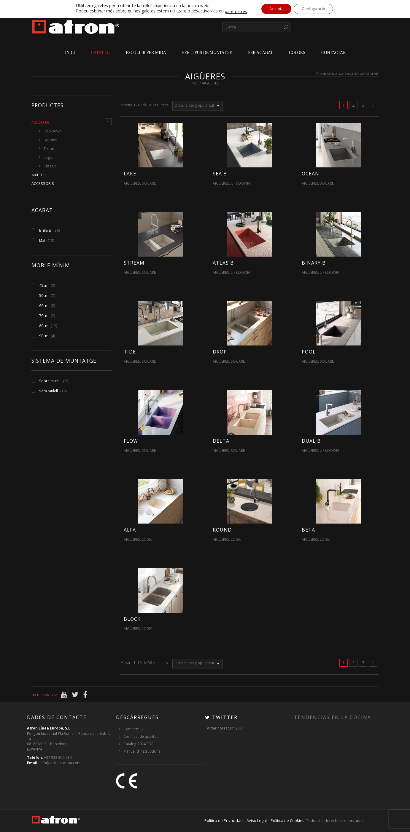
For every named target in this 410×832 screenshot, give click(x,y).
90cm (43, 335)
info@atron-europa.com (59, 763)
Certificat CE (133, 729)
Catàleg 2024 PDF (138, 744)
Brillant (45, 230)
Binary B (314, 263)
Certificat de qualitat (140, 736)
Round (222, 530)
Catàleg (100, 52)
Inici (70, 52)
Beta (308, 530)
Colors (297, 52)
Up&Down (53, 131)
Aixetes (38, 174)
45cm (43, 285)
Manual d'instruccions (141, 751)
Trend (49, 148)
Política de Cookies (287, 820)
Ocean (310, 173)
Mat (42, 240)
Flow (131, 441)
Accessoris (42, 183)
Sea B (220, 173)
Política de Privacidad (223, 820)
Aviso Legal (257, 820)
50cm (43, 295)
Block (132, 619)
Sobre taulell (50, 380)
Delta (221, 441)
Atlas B (223, 263)
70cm (43, 315)
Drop (220, 351)
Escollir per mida (146, 52)
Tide (130, 351)
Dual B (311, 441)
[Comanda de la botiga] (197, 106)
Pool (309, 351)
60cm (43, 305)
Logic (48, 157)
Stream (134, 263)
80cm (43, 325)
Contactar (333, 52)
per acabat (260, 52)
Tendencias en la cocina (332, 717)
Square (50, 140)
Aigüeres (40, 122)
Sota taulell (48, 390)
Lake (130, 173)
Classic (50, 166)
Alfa (130, 530)
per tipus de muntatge (207, 52)
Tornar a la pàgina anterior (349, 73)
